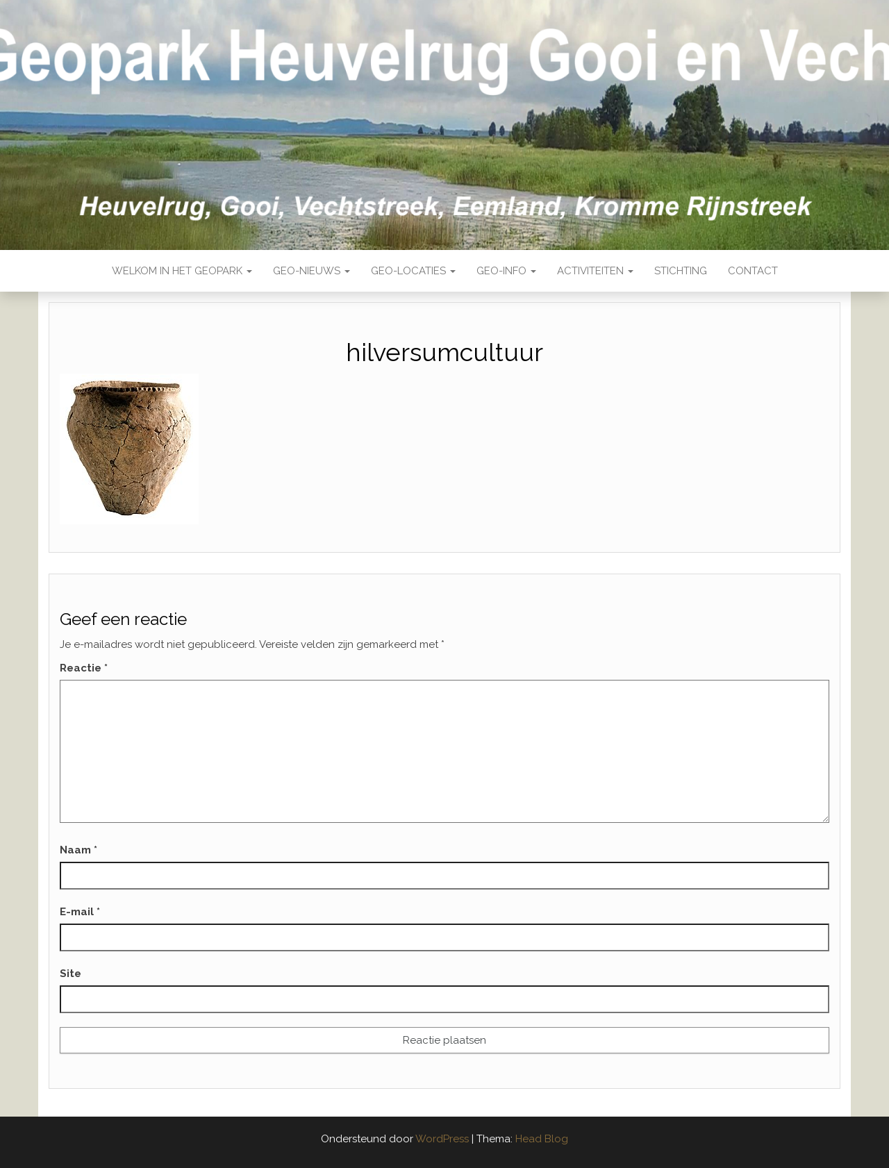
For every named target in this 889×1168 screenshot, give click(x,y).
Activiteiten (595, 271)
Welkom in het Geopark (182, 271)
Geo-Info (506, 271)
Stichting (680, 271)
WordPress (442, 1139)
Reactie (84, 668)
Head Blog (541, 1139)
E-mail (80, 912)
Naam (78, 850)
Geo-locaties (413, 271)
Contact (753, 271)
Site (70, 973)
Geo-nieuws (311, 271)
